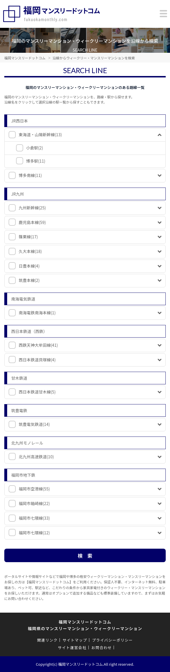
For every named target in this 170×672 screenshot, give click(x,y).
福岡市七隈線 (34, 518)
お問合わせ (101, 647)
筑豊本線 (29, 280)
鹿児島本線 (32, 222)
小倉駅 (34, 148)
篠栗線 (28, 236)
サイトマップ (74, 640)
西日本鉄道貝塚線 (37, 360)
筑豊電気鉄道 (34, 424)
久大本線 (30, 251)
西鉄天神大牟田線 (38, 345)
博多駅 (35, 161)
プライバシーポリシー (112, 640)
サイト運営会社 (72, 647)
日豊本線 (29, 266)
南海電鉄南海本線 (37, 312)
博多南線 (30, 175)
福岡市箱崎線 (34, 503)
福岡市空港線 (34, 489)
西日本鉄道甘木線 (37, 392)
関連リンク (47, 640)
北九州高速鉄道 (36, 456)
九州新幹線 (32, 208)
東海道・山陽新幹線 (40, 134)
